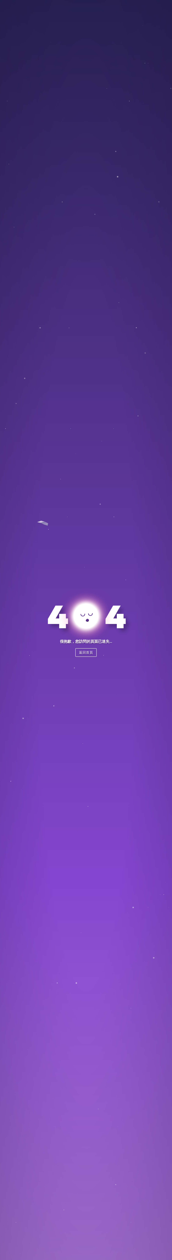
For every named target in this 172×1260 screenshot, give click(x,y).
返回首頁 (86, 652)
